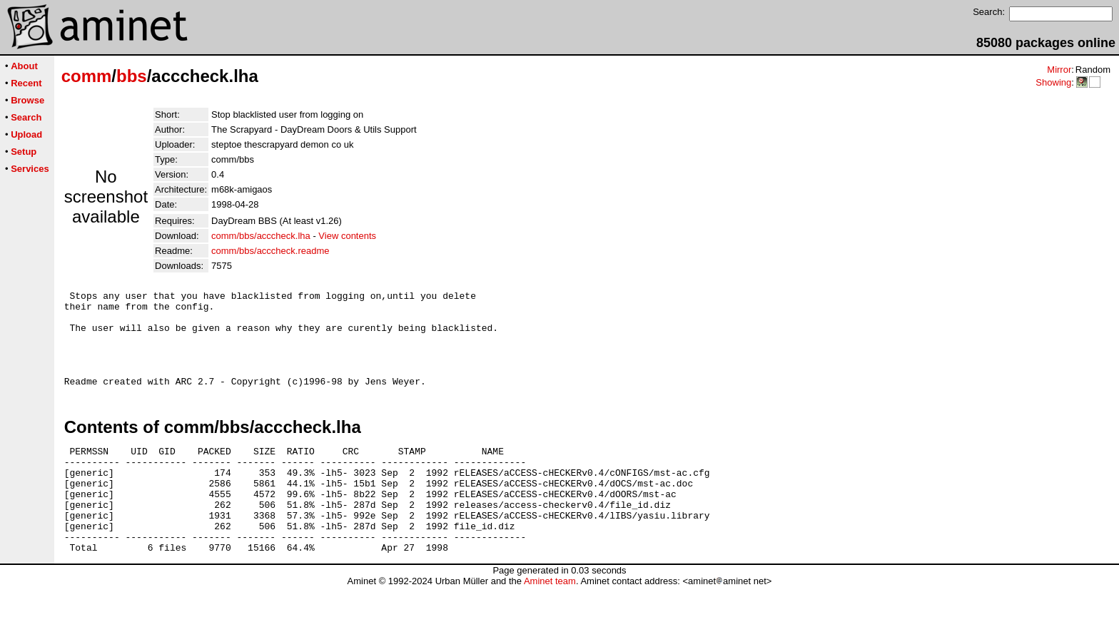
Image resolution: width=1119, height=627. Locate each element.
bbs (131, 76)
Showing (1053, 82)
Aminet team (550, 621)
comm (86, 76)
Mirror (1059, 69)
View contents (347, 235)
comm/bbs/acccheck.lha (260, 235)
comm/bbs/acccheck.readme (270, 250)
